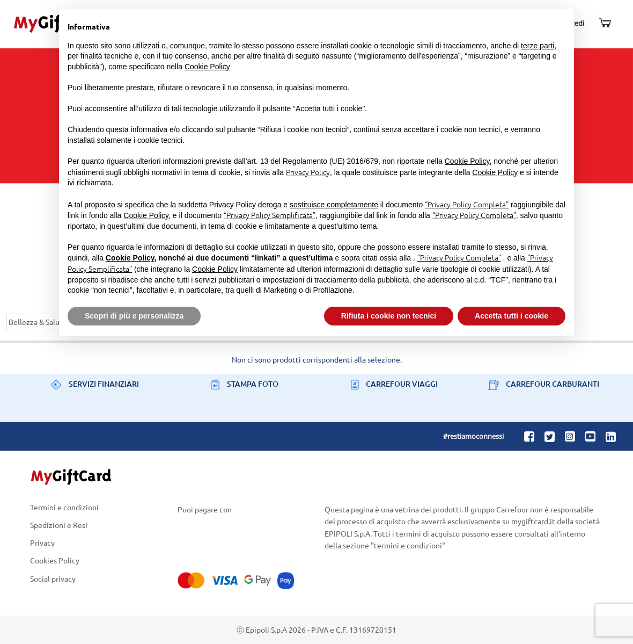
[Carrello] (604, 23)
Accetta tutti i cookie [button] (511, 316)
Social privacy (53, 578)
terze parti (537, 45)
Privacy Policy (308, 172)
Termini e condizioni (64, 507)
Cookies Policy (54, 560)
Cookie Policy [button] (207, 66)
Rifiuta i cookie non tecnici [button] (388, 316)
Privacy (42, 542)
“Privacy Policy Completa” (467, 204)
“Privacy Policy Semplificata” (269, 214)
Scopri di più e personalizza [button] (134, 316)
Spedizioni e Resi (58, 524)
